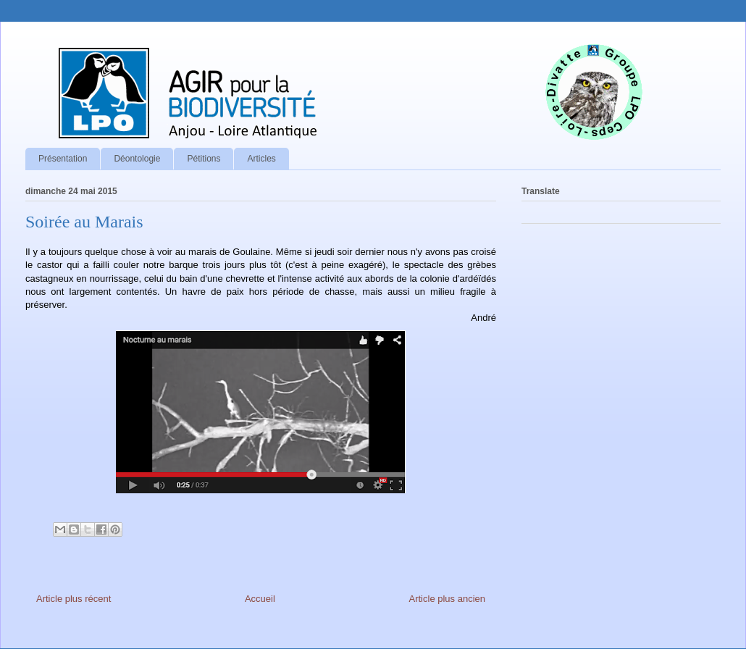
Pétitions (203, 159)
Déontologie (137, 159)
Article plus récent (73, 598)
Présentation (62, 159)
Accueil (260, 598)
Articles (261, 159)
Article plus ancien (447, 598)
